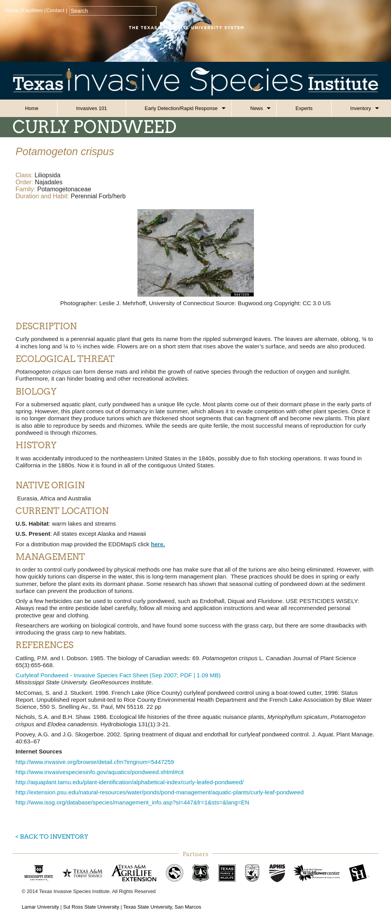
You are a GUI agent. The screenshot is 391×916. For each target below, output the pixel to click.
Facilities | (33, 10)
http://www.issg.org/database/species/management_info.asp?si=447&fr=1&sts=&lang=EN (132, 802)
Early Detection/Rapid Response (181, 108)
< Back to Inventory (52, 836)
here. (158, 544)
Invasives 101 (91, 108)
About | (13, 10)
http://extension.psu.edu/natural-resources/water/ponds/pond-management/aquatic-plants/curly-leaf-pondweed (160, 792)
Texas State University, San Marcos (162, 907)
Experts (304, 108)
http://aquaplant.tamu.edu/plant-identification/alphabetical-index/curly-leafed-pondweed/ (130, 782)
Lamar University (40, 907)
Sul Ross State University (91, 907)
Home (31, 108)
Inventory (360, 108)
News (256, 108)
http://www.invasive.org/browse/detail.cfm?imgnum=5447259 (95, 762)
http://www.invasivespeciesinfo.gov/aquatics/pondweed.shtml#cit (100, 772)
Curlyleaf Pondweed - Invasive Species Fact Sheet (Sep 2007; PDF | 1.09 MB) (118, 675)
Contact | (56, 10)
